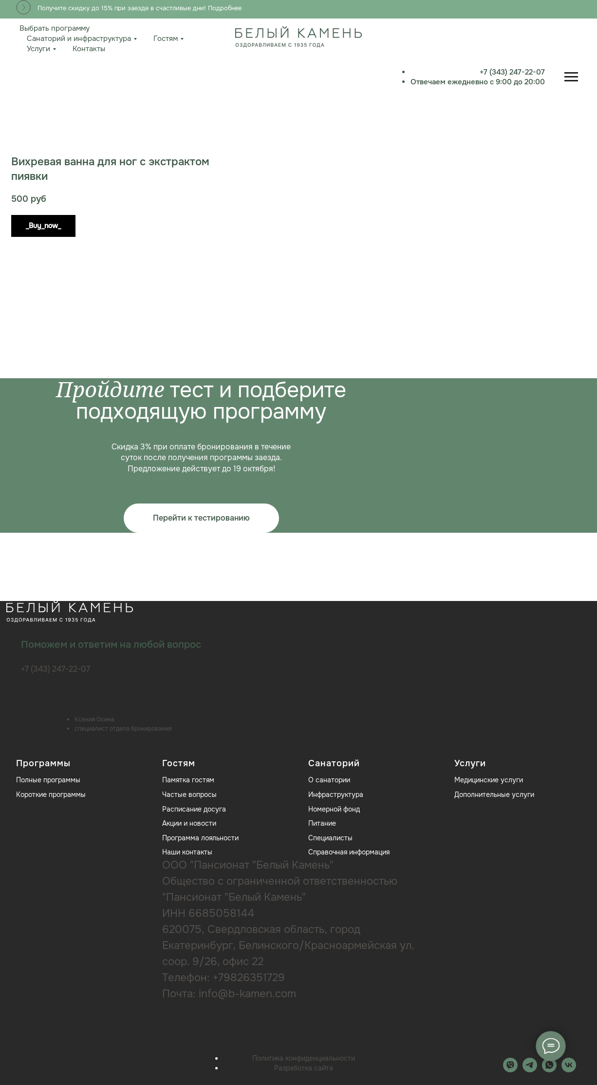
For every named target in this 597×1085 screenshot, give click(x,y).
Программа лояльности (200, 837)
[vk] (568, 1070)
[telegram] (529, 1070)
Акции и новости (189, 823)
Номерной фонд (334, 809)
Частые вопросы (189, 794)
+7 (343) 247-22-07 (545, 72)
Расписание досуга (194, 809)
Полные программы (48, 779)
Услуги (38, 49)
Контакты (89, 49)
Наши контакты (187, 852)
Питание (322, 823)
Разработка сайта (303, 1068)
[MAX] (510, 1070)
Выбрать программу (54, 28)
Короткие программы (51, 794)
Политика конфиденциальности (303, 1058)
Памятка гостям (188, 779)
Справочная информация (349, 852)
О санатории (329, 779)
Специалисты (330, 837)
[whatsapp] (549, 1070)
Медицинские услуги (488, 779)
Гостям (165, 38)
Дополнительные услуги (494, 794)
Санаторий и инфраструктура (79, 38)
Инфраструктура (335, 794)
